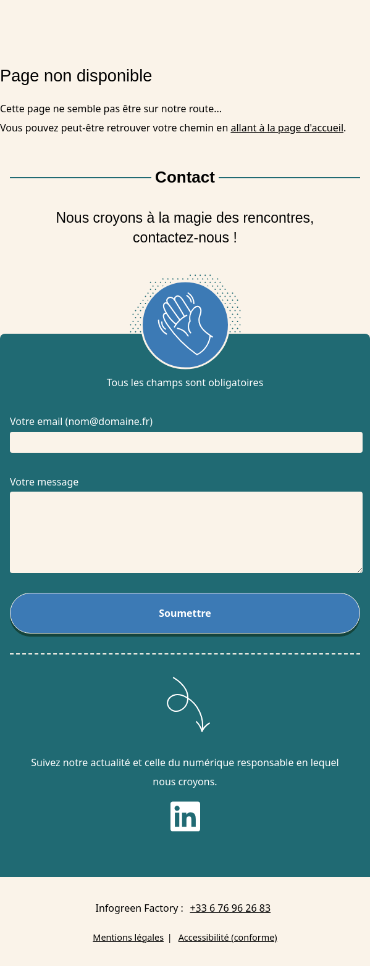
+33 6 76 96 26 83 (230, 908)
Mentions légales (128, 937)
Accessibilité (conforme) (228, 937)
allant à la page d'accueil (286, 127)
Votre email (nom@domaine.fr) (81, 421)
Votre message (44, 482)
